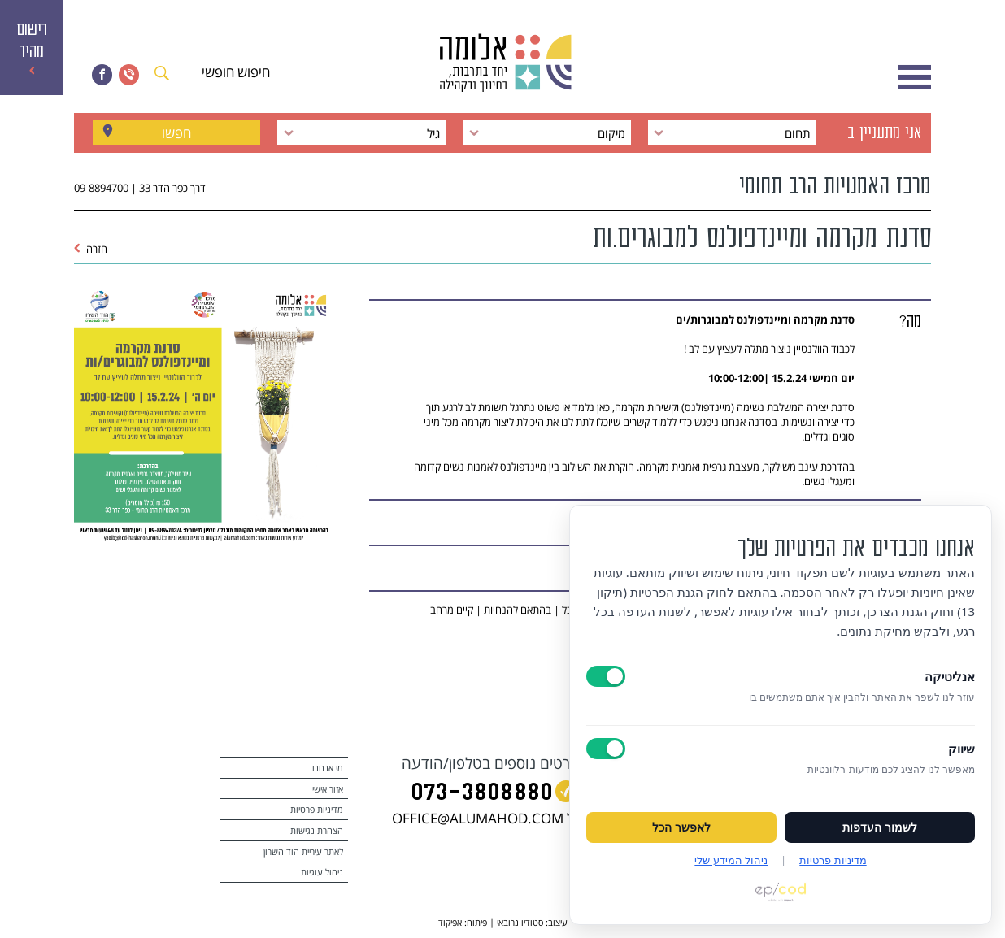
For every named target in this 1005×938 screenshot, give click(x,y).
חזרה (91, 248)
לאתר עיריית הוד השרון (303, 851)
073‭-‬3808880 (482, 793)
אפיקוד (450, 922)
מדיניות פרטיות (316, 809)
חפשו (176, 133)
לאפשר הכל (681, 827)
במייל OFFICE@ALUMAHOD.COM (493, 817)
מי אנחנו (327, 768)
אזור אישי (327, 789)
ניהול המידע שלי (731, 860)
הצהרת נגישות (316, 830)
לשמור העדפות (879, 827)
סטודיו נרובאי (520, 922)
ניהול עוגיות (322, 872)
